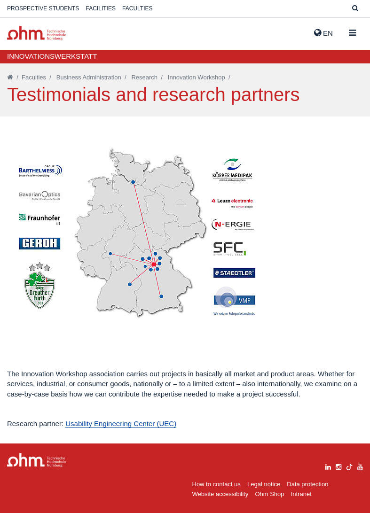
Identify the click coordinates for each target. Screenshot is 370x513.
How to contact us (216, 484)
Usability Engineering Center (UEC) (120, 424)
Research (144, 77)
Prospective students (43, 8)
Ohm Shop (269, 493)
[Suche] (355, 8)
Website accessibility (220, 493)
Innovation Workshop (196, 77)
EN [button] (323, 33)
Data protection (307, 484)
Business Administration (88, 77)
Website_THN (36, 33)
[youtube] (360, 466)
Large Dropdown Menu (36, 460)
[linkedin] (328, 466)
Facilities (101, 8)
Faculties (137, 8)
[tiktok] (349, 466)
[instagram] (338, 466)
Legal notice (263, 484)
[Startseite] (10, 77)
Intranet (301, 493)
